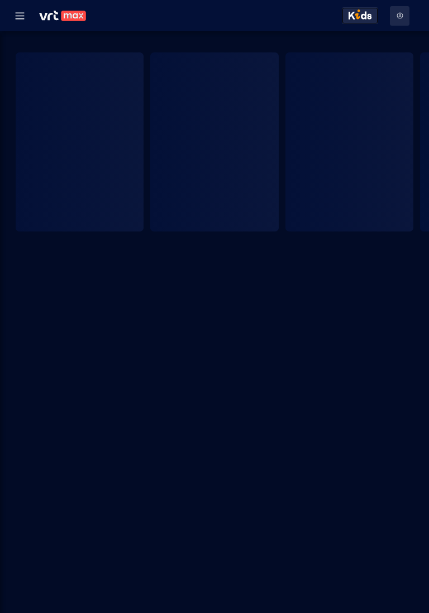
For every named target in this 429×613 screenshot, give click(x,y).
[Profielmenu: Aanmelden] (399, 16)
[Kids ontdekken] (360, 15)
